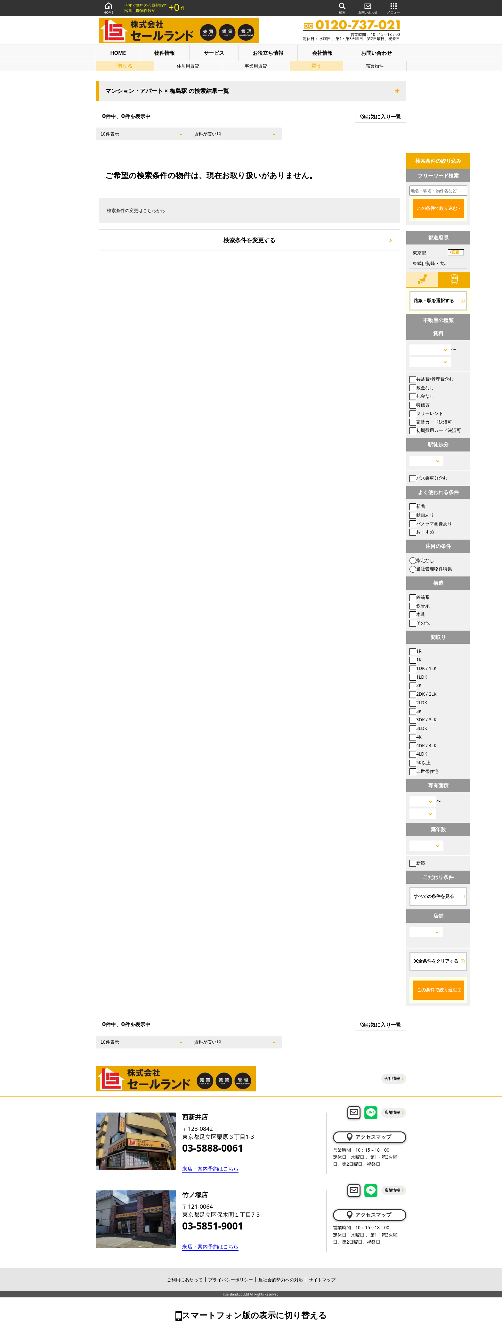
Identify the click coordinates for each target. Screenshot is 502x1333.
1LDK (418, 677)
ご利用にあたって (185, 1280)
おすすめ (421, 532)
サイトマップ (322, 1280)
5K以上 (420, 762)
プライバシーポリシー (230, 1280)
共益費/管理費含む (431, 379)
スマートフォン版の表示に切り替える (254, 1315)
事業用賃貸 (256, 66)
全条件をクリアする (436, 961)
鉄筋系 (419, 597)
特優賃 (419, 405)
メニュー (393, 8)
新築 (417, 863)
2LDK (418, 703)
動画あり (421, 515)
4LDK (418, 754)
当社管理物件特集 (430, 569)
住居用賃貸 (188, 66)
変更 (455, 252)
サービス (214, 52)
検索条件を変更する (249, 240)
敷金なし (421, 388)
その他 (419, 623)
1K (415, 660)
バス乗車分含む (428, 478)
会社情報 (322, 52)
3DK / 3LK (422, 719)
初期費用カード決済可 (435, 430)
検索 (342, 8)
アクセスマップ (368, 1137)
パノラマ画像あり (430, 523)
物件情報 (164, 52)
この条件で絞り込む (437, 208)
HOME (108, 8)
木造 (417, 614)
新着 (417, 506)
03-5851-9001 (212, 1226)
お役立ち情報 (268, 52)
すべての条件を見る (434, 896)
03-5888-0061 (212, 1148)
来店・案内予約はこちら (210, 1168)
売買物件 (375, 66)
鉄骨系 (419, 606)
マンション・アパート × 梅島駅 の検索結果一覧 (167, 91)
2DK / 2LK (422, 694)
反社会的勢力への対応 (280, 1280)
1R (415, 651)
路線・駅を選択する (434, 300)
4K (415, 737)
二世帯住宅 (424, 771)
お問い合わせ (368, 8)
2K (415, 685)
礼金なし (421, 396)
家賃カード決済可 (430, 422)
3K (415, 711)
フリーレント (426, 413)
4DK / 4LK (422, 745)
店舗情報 (392, 1112)
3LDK (418, 728)
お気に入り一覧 (380, 116)
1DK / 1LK (422, 668)
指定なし (421, 560)
